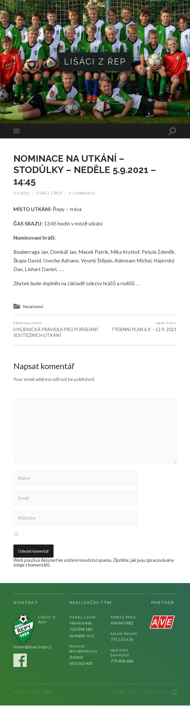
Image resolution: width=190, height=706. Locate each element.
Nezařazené (33, 306)
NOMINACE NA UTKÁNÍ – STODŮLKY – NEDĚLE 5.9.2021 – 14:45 (85, 169)
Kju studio (156, 693)
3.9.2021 (21, 193)
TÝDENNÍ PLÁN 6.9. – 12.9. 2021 (144, 326)
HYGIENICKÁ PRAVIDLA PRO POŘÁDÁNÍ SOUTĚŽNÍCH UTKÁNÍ (53, 329)
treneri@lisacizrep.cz (32, 647)
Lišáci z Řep (95, 62)
